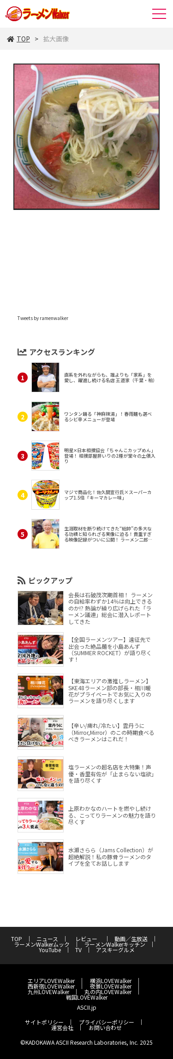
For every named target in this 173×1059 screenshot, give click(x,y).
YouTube (50, 950)
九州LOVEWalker (48, 991)
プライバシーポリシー (106, 1022)
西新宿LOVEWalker (51, 986)
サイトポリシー (44, 1022)
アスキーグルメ (115, 950)
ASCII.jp (86, 1007)
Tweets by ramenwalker (43, 317)
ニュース (47, 939)
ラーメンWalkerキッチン (114, 944)
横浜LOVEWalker (110, 980)
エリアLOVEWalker (51, 980)
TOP (18, 38)
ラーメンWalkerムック (42, 944)
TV (78, 950)
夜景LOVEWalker (110, 986)
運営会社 (62, 1027)
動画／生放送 (131, 939)
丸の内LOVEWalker (107, 991)
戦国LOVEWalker (86, 997)
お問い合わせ (105, 1027)
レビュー (89, 939)
